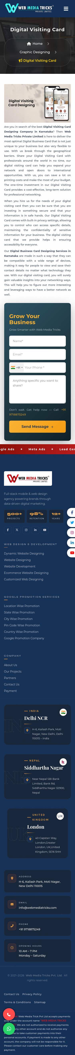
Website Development (19, 566)
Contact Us (11, 684)
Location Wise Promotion (22, 606)
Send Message (35, 426)
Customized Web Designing (23, 579)
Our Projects (12, 671)
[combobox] (16, 367)
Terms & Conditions (17, 1002)
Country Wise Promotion (21, 632)
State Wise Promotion (19, 612)
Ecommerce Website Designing (26, 573)
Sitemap (40, 1002)
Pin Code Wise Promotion (22, 625)
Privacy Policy (32, 994)
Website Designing (17, 560)
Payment (10, 691)
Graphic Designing (35, 52)
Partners (10, 678)
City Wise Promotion (18, 619)
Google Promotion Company (24, 638)
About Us (10, 665)
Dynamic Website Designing (24, 553)
